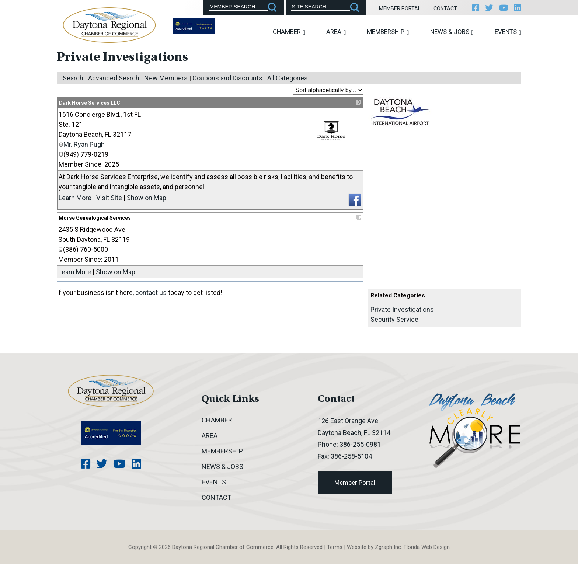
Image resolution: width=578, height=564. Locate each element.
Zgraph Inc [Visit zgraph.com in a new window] (388, 547)
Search (73, 78)
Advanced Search (113, 78)
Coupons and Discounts (227, 78)
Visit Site (109, 198)
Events (508, 32)
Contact (445, 8)
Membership (388, 32)
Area (336, 32)
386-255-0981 (360, 444)
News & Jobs (452, 32)
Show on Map (146, 198)
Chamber (289, 32)
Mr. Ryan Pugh (82, 144)
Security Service (394, 319)
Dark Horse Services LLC (89, 103)
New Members (166, 78)
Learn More (75, 198)
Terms (334, 547)
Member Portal (400, 8)
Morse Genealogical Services (95, 218)
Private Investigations (402, 309)
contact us (151, 292)
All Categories (287, 78)
